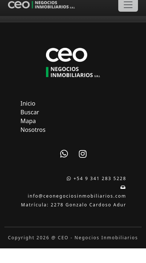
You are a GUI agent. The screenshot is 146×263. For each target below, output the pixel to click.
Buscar (29, 112)
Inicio (27, 103)
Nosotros (33, 130)
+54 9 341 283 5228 (96, 178)
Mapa (28, 121)
